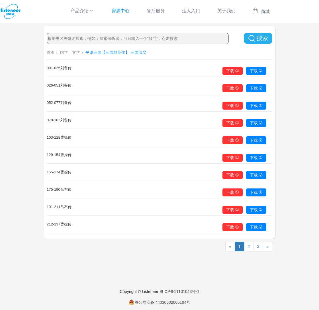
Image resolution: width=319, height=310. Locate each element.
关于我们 (226, 10)
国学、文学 (70, 52)
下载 (232, 70)
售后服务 (156, 10)
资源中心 (120, 10)
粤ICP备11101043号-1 (179, 291)
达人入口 (191, 10)
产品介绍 (79, 10)
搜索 (258, 38)
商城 (261, 11)
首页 (51, 52)
